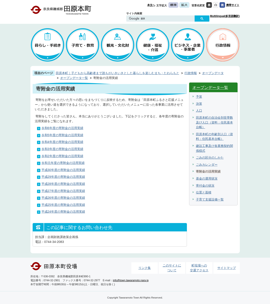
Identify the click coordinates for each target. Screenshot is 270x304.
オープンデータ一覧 (74, 78)
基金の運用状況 (207, 178)
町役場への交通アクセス (199, 268)
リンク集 (144, 268)
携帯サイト (232, 5)
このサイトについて (172, 268)
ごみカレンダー (207, 164)
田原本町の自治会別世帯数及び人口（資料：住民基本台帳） (214, 122)
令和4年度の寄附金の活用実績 (62, 142)
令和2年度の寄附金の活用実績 (62, 156)
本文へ (151, 5)
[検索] (161, 18)
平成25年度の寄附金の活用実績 (63, 204)
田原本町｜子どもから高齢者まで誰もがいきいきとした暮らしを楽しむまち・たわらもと (117, 73)
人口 (199, 110)
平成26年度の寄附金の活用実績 (63, 197)
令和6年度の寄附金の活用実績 (62, 128)
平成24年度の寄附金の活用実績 (63, 211)
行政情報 (190, 73)
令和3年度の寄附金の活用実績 (62, 149)
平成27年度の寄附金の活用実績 (63, 191)
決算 (199, 103)
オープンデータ (213, 73)
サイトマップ (226, 268)
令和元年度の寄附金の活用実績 (63, 163)
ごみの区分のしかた (210, 157)
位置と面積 (203, 192)
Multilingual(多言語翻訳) (225, 16)
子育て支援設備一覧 (210, 199)
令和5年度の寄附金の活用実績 (62, 135)
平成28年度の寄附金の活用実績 (63, 184)
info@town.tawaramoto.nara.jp (131, 280)
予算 (199, 96)
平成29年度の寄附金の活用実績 (63, 176)
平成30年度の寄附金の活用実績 (63, 170)
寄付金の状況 (205, 185)
